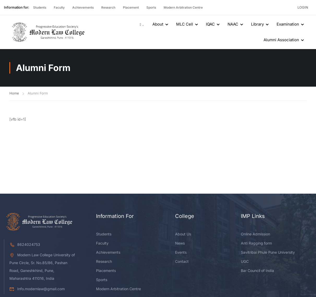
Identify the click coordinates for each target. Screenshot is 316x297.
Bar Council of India (257, 270)
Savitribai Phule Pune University (268, 252)
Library (257, 24)
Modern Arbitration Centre (183, 7)
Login (302, 7)
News (180, 243)
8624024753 (24, 244)
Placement (131, 7)
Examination (288, 24)
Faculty (59, 7)
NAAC (233, 24)
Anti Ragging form (256, 243)
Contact (182, 261)
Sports (151, 7)
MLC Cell (184, 24)
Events (181, 252)
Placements (106, 270)
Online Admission (255, 234)
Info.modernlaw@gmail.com (37, 289)
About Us (183, 234)
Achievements (83, 7)
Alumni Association (281, 39)
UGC (245, 261)
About (157, 24)
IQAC (210, 24)
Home (14, 93)
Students (39, 7)
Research (108, 7)
